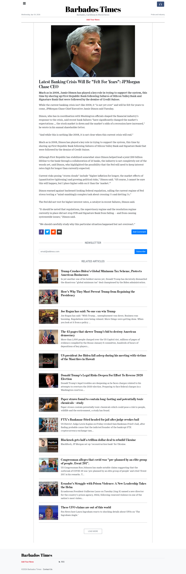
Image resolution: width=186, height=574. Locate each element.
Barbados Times (93, 9)
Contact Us (47, 569)
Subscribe (140, 251)
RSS (61, 562)
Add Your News (93, 20)
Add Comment (139, 232)
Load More (93, 531)
